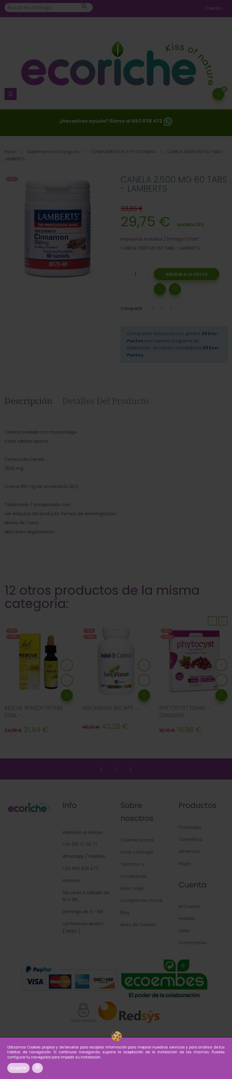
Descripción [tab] (28, 400)
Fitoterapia (190, 827)
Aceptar (18, 1068)
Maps (71, 931)
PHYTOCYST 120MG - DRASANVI (184, 711)
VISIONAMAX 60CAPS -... (111, 708)
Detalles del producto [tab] (105, 400)
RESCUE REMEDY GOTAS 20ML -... (34, 711)
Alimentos (189, 851)
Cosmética (190, 839)
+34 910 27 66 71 (80, 844)
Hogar (185, 864)
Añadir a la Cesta (187, 274)
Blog (125, 912)
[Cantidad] (136, 274)
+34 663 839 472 (80, 868)
